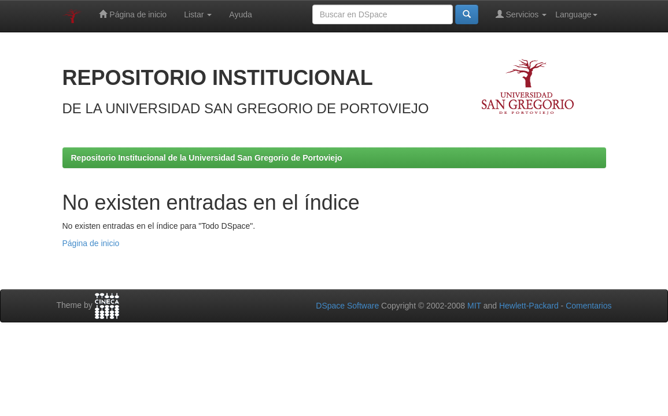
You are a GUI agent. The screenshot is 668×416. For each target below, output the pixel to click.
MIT (474, 305)
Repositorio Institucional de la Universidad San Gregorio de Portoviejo (206, 157)
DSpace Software (347, 305)
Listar (198, 14)
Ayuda (240, 14)
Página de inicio (133, 14)
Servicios (521, 14)
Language (576, 14)
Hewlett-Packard (529, 305)
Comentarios (588, 305)
